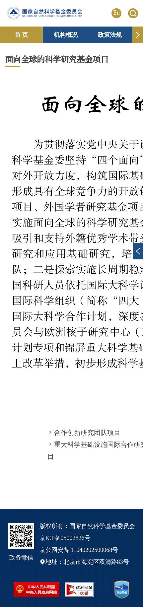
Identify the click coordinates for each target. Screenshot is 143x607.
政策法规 (110, 35)
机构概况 (66, 35)
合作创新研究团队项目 (87, 432)
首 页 (21, 35)
